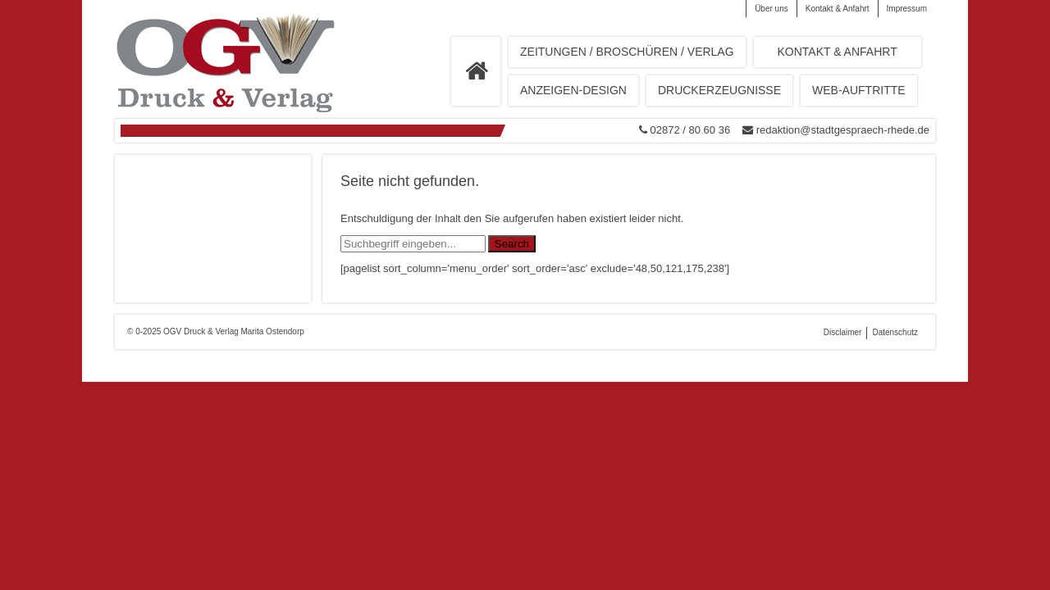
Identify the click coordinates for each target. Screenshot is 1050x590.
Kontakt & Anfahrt (838, 8)
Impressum (907, 8)
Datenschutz (895, 332)
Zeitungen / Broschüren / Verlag (627, 51)
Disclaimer (843, 332)
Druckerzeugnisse (719, 90)
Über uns (771, 8)
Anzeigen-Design (573, 90)
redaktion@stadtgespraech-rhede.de (842, 130)
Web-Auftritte (859, 90)
